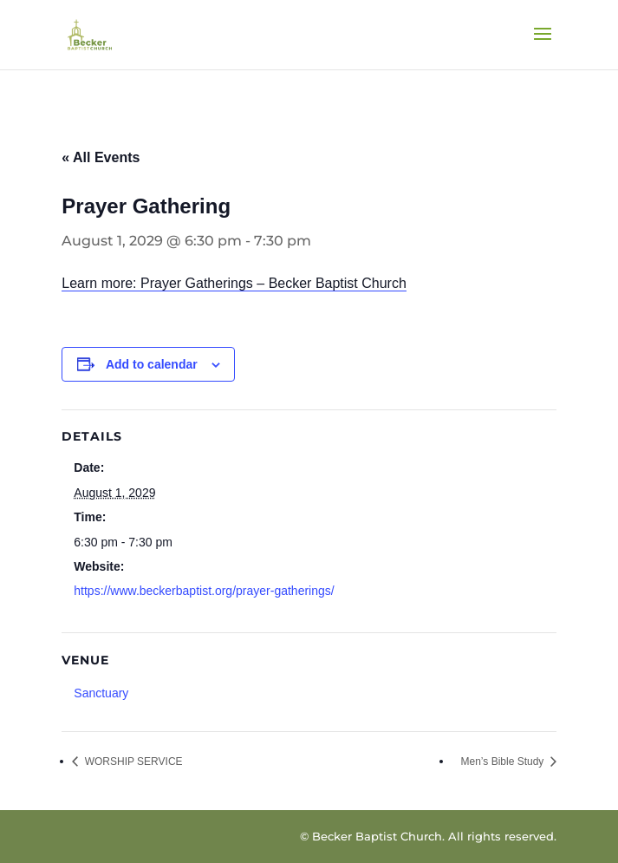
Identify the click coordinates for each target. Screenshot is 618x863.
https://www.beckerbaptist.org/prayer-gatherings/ (204, 591)
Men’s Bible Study (504, 761)
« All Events (101, 157)
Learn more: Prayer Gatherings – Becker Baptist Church (234, 283)
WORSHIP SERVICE (131, 761)
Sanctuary (101, 693)
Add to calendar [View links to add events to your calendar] (152, 364)
